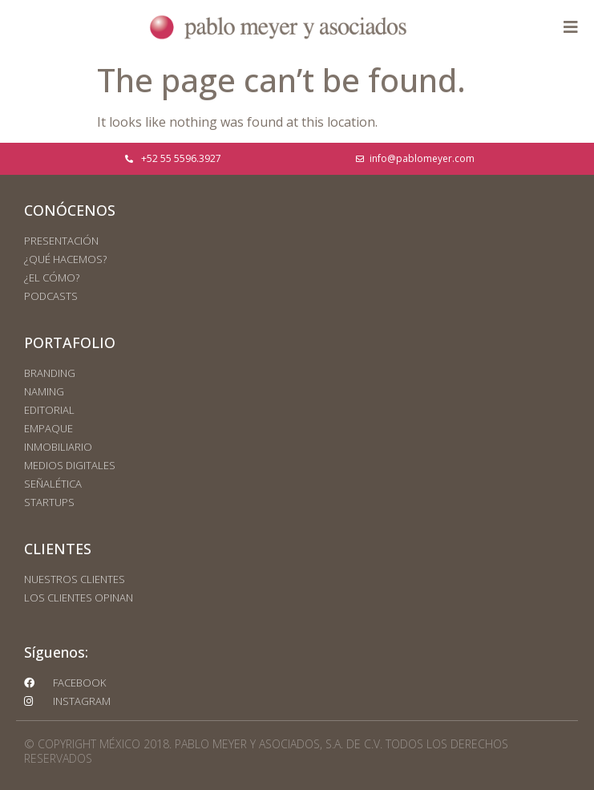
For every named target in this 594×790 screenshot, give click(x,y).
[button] (570, 27)
